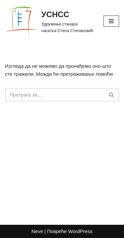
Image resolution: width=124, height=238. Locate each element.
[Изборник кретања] (111, 21)
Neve (37, 231)
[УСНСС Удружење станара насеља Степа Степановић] (49, 21)
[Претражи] (54, 94)
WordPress (80, 231)
